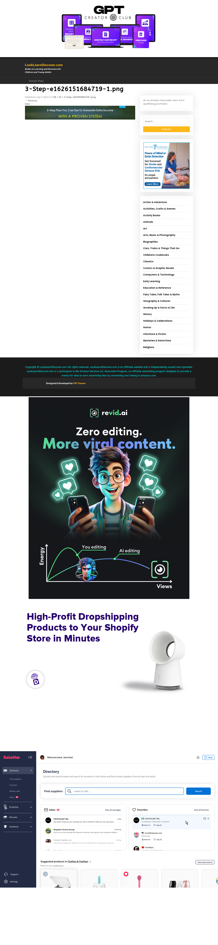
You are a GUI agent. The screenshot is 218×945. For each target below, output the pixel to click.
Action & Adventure (155, 202)
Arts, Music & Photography (159, 235)
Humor (147, 327)
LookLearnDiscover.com (44, 65)
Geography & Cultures (156, 301)
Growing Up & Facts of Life (159, 307)
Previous (31, 100)
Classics (148, 261)
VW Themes (79, 383)
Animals (148, 221)
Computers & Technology (158, 274)
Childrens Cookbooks (156, 255)
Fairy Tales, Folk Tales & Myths (161, 294)
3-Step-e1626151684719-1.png (80, 97)
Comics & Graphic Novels (158, 268)
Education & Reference (157, 287)
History (147, 314)
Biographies (150, 241)
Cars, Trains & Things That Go (161, 248)
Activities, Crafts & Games (159, 208)
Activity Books (151, 215)
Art (145, 228)
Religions (148, 347)
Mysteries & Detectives (157, 340)
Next (29, 103)
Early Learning (151, 281)
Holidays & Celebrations (157, 320)
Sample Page (36, 81)
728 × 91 (56, 97)
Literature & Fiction (154, 334)
